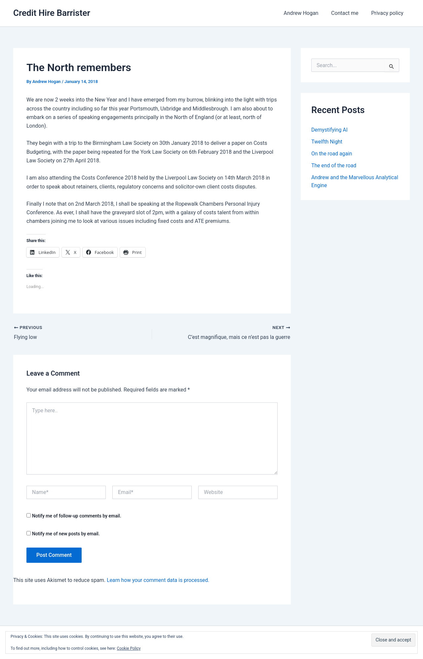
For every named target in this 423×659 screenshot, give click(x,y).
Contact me (348, 13)
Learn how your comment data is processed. (159, 580)
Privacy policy (388, 13)
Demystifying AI (329, 130)
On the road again (332, 153)
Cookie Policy (129, 648)
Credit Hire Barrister (51, 13)
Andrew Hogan (306, 13)
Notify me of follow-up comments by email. (76, 515)
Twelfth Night (327, 142)
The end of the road (334, 165)
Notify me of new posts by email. (66, 533)
